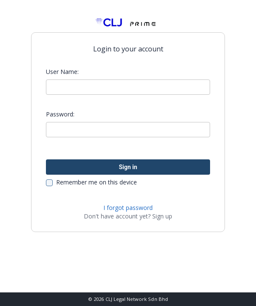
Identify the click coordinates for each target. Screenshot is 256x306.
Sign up (162, 216)
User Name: (62, 72)
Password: (60, 114)
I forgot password (128, 208)
